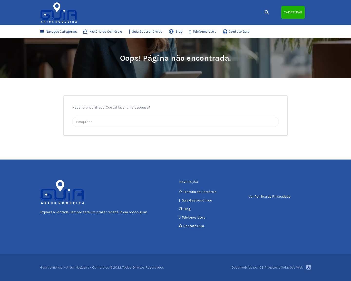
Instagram (308, 267)
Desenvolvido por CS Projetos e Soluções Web (267, 267)
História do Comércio (105, 32)
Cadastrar (293, 12)
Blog (178, 32)
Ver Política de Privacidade (269, 196)
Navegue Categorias (61, 32)
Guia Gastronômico (147, 32)
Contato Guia (239, 32)
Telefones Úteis (204, 32)
